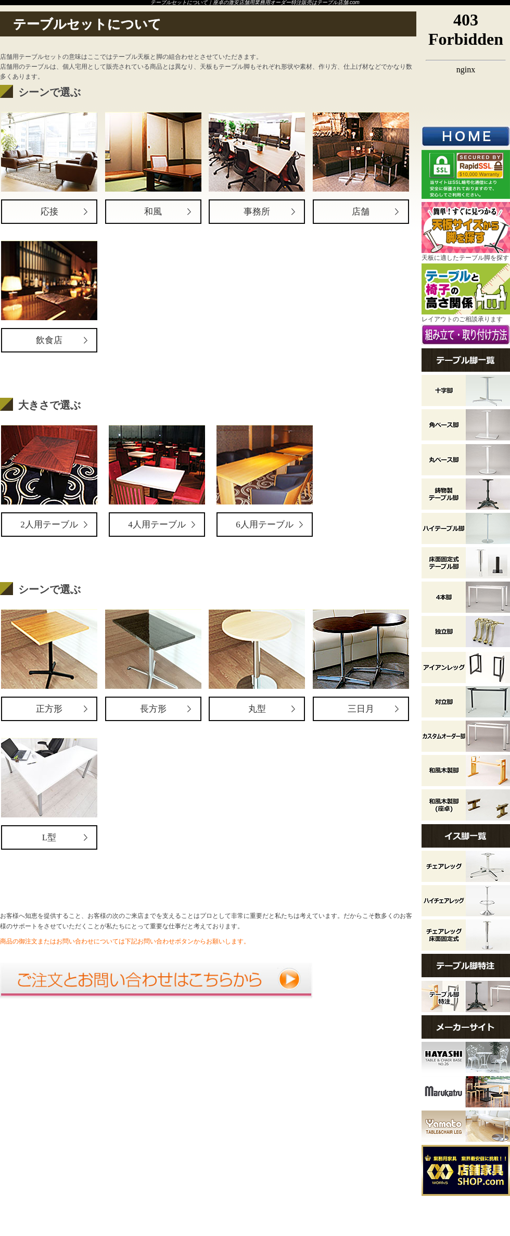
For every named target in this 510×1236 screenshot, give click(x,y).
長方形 (153, 709)
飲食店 (49, 340)
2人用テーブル (49, 524)
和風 (153, 212)
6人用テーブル (265, 524)
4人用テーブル (157, 524)
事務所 (257, 212)
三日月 (361, 709)
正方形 (49, 709)
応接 (49, 212)
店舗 (360, 212)
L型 (49, 837)
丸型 (257, 709)
